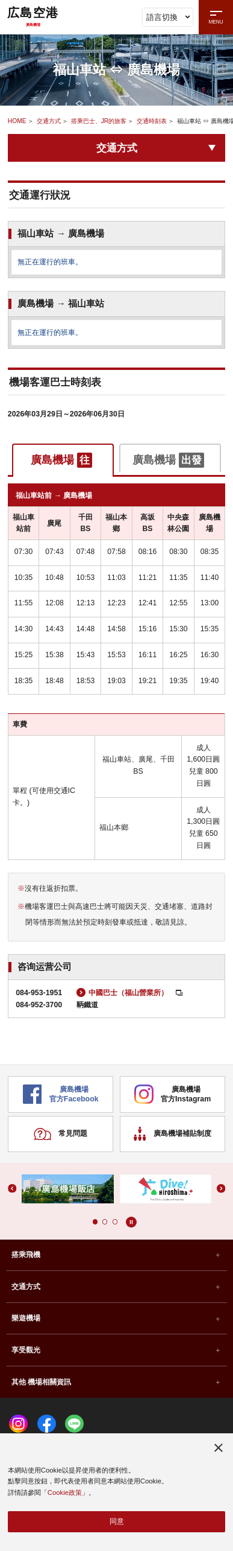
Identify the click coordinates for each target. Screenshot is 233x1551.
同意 (117, 1521)
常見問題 (61, 1139)
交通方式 (49, 121)
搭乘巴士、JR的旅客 (99, 121)
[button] (94, 1227)
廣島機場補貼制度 (172, 1140)
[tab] (63, 460)
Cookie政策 (65, 1491)
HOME (17, 121)
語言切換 (168, 17)
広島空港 (33, 16)
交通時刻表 (152, 121)
